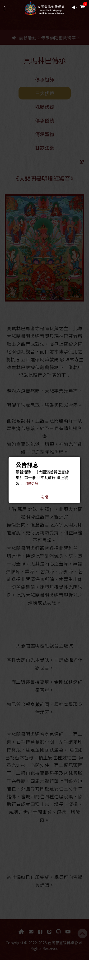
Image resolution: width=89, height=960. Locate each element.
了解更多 (30, 483)
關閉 (44, 496)
